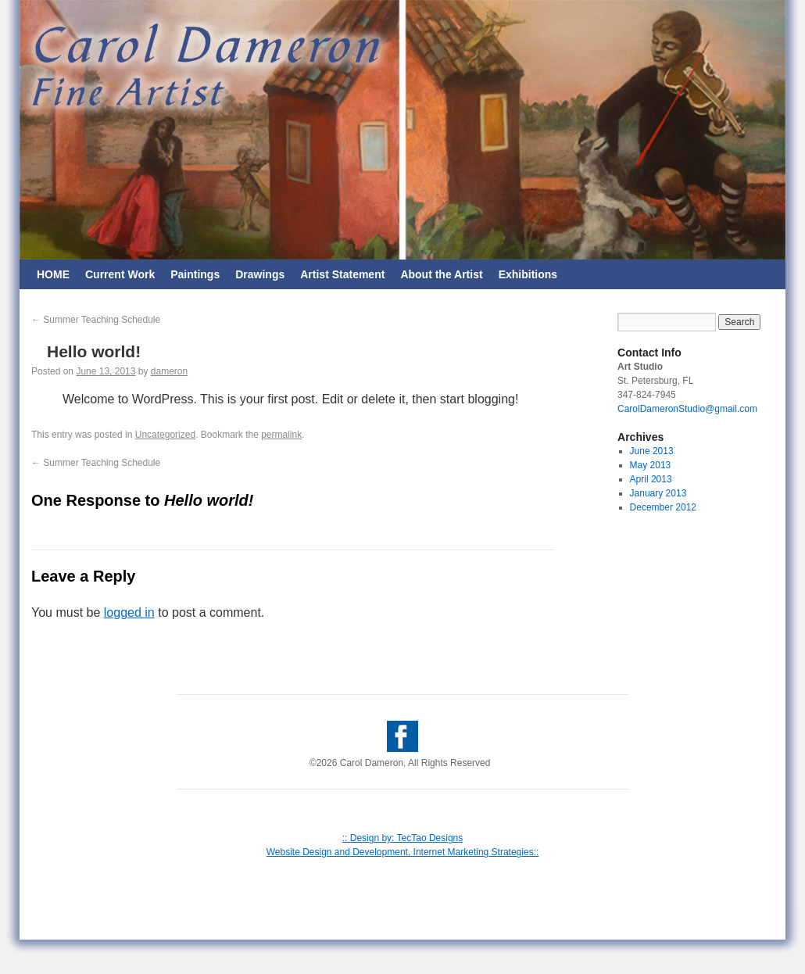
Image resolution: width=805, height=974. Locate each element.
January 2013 (658, 493)
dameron (169, 371)
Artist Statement (342, 274)
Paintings (195, 274)
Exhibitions (528, 274)
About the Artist (441, 274)
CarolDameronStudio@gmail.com (687, 408)
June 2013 (652, 451)
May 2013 (650, 465)
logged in (129, 612)
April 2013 (651, 479)
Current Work (120, 274)
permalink (281, 434)
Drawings (259, 274)
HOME (53, 274)
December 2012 (663, 507)
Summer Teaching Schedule (95, 319)
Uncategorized (165, 434)
